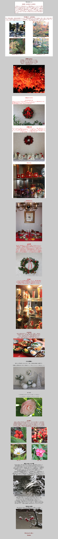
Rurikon (29, 535)
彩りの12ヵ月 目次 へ (29, 533)
